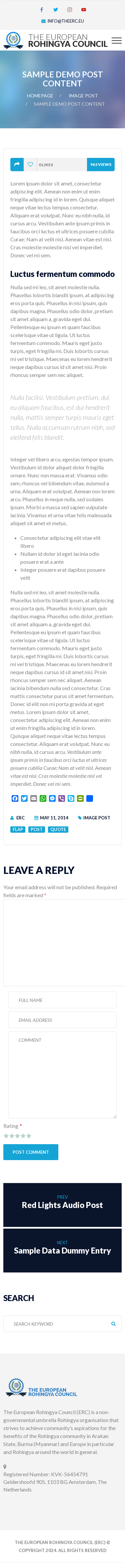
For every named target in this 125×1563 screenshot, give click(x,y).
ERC (20, 817)
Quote (58, 829)
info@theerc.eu (65, 21)
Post (37, 829)
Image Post (83, 95)
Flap (18, 829)
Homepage (40, 95)
